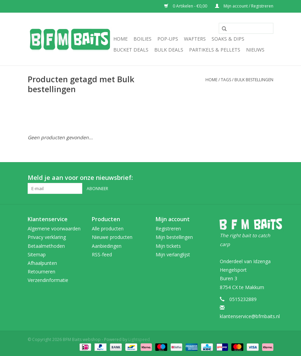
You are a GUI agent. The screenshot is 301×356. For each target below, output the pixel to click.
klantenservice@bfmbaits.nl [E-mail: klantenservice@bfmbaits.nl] (250, 316)
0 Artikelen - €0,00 (186, 6)
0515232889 (243, 299)
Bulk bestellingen (253, 80)
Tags (226, 80)
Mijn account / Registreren (244, 6)
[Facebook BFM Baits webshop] (255, 177)
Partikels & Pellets (214, 49)
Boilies (142, 38)
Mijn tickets (168, 246)
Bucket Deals (130, 49)
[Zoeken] (246, 28)
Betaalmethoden (46, 246)
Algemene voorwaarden (54, 228)
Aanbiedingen (106, 246)
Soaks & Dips (228, 38)
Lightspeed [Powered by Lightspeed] (139, 339)
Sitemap (37, 254)
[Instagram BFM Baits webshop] (267, 177)
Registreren (168, 228)
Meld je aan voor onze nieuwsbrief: (80, 177)
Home (120, 38)
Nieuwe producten (112, 237)
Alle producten (108, 228)
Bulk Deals (168, 49)
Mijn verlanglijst (173, 254)
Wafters (195, 38)
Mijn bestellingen (174, 237)
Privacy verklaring (47, 237)
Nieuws (255, 49)
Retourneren (41, 271)
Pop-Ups (167, 38)
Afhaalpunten (42, 263)
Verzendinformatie (48, 280)
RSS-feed (102, 254)
